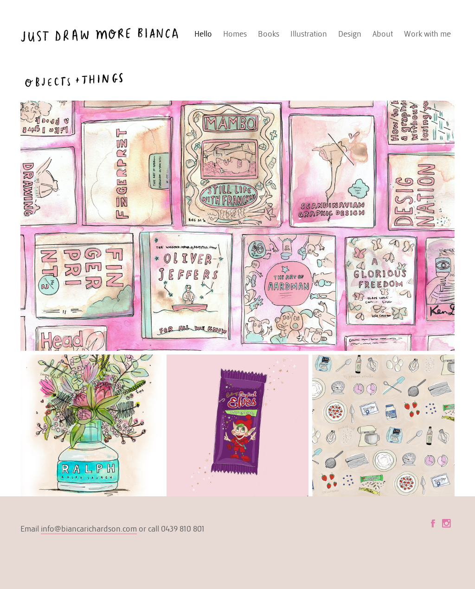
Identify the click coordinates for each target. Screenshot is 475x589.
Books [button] (268, 33)
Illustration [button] (308, 33)
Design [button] (349, 33)
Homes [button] (235, 33)
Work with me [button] (427, 33)
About (382, 33)
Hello (203, 33)
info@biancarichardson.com (89, 528)
